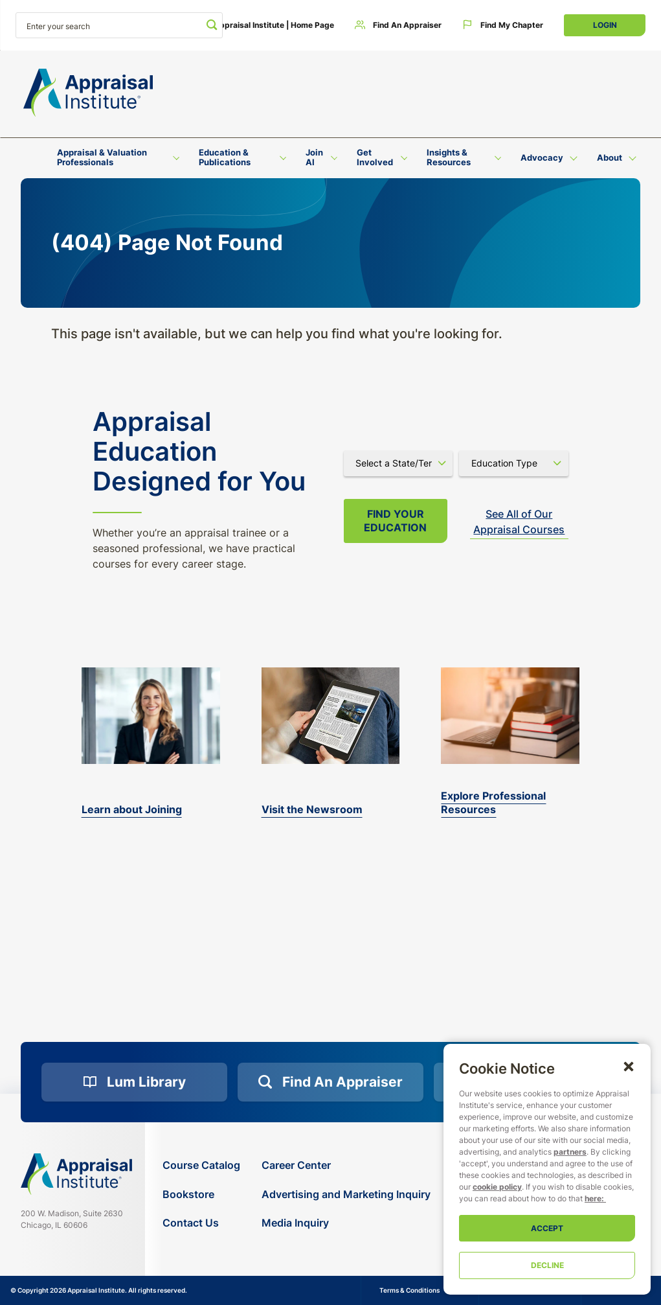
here (593, 1198)
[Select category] (513, 463)
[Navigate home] (76, 1174)
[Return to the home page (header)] (88, 93)
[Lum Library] (134, 1082)
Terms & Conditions (409, 1290)
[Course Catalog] (201, 1165)
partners (570, 1152)
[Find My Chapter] (502, 25)
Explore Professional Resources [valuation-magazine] (493, 802)
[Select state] (398, 463)
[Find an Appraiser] (398, 25)
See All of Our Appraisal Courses (519, 521)
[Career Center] (346, 1165)
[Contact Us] (201, 1223)
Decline (547, 1265)
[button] (628, 1065)
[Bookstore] (201, 1195)
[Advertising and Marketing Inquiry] (346, 1195)
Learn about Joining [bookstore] (132, 809)
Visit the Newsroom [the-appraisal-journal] (312, 809)
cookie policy (497, 1187)
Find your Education (395, 520)
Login (605, 25)
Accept (547, 1228)
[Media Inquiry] (346, 1223)
